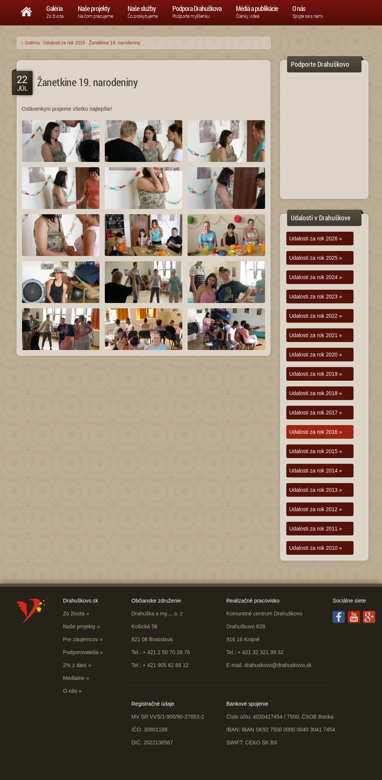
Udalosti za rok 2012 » (315, 509)
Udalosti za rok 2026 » (315, 238)
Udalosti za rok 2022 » (315, 316)
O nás (70, 691)
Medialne (74, 678)
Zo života (74, 614)
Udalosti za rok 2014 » (315, 471)
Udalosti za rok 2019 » (315, 374)
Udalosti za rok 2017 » (315, 413)
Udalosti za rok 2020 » (315, 355)
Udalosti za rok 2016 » (315, 432)
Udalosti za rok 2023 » (315, 296)
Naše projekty (79, 626)
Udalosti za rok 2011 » (315, 529)
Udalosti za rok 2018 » (315, 393)
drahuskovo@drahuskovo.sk (277, 665)
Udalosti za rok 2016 (64, 43)
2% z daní (75, 665)
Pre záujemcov (80, 639)
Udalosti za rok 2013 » (315, 490)
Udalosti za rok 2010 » (315, 548)
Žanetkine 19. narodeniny (114, 43)
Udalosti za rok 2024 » (315, 277)
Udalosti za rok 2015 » (315, 451)
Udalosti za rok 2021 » (315, 335)
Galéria (32, 43)
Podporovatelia (80, 652)
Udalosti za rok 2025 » (315, 258)
